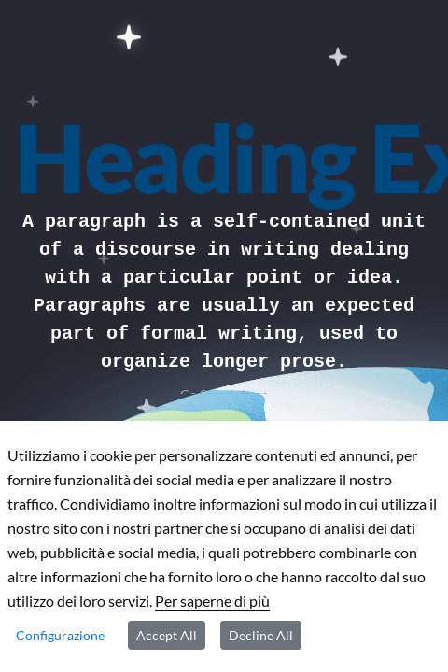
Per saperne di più (212, 600)
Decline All (261, 635)
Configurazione (60, 635)
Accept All (166, 635)
